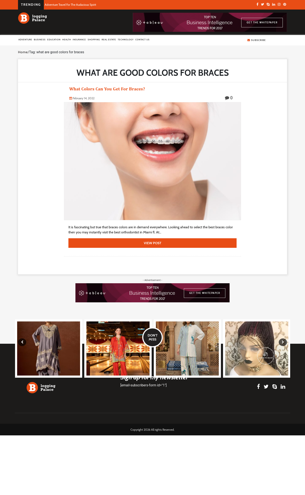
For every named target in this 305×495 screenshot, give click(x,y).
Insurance (79, 39)
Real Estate (109, 39)
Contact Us (142, 39)
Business (40, 39)
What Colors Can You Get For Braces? (107, 88)
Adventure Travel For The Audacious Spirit (70, 5)
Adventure (25, 39)
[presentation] (22, 342)
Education (54, 39)
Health (66, 39)
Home (23, 52)
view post (152, 243)
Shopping (94, 39)
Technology (126, 39)
